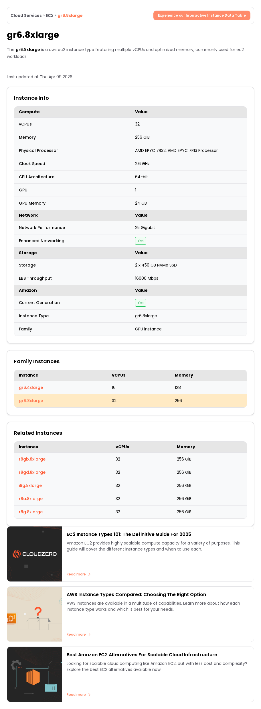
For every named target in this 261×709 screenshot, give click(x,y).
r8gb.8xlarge (32, 459)
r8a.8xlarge (31, 499)
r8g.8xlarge (31, 512)
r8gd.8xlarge (32, 472)
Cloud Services (26, 15)
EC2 (50, 15)
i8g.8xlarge (30, 485)
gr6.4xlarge (31, 387)
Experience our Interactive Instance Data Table (202, 15)
